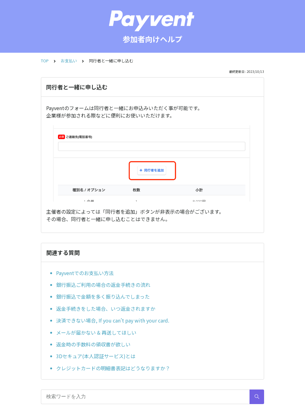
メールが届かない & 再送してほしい (96, 332)
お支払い (69, 61)
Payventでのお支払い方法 (85, 273)
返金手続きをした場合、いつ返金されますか (105, 308)
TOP (45, 61)
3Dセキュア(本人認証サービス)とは (95, 356)
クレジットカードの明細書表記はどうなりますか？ (113, 368)
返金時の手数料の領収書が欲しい (93, 344)
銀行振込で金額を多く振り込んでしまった (103, 296)
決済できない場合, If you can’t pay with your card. (112, 320)
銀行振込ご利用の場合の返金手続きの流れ (103, 284)
